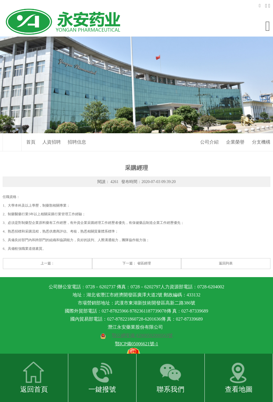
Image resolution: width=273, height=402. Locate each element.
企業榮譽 (235, 134)
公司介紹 (209, 134)
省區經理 (144, 256)
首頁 (30, 134)
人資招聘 (51, 134)
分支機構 (261, 134)
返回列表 (226, 256)
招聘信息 (77, 134)
